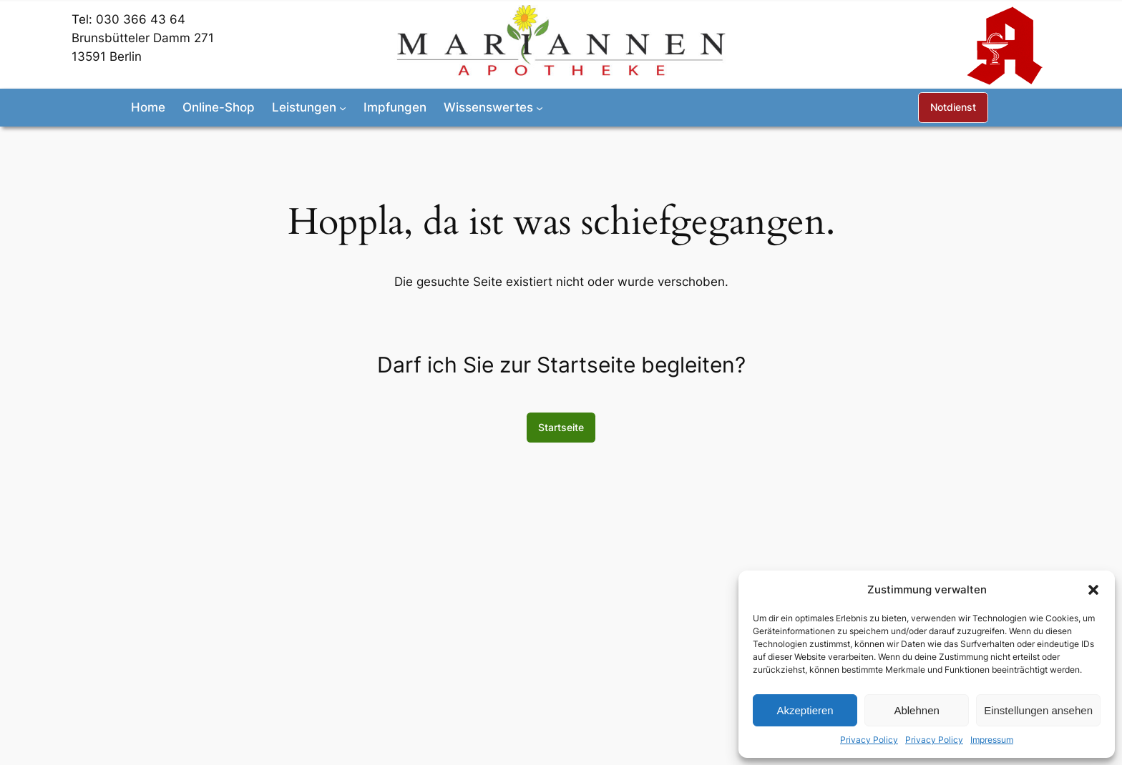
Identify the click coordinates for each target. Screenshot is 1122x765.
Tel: (84, 19)
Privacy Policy (869, 739)
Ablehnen (916, 710)
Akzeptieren (804, 710)
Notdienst (953, 107)
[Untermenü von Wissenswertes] (539, 107)
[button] (1093, 590)
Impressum (991, 739)
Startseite (561, 427)
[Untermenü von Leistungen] (342, 107)
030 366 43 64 (140, 19)
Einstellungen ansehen (1038, 710)
